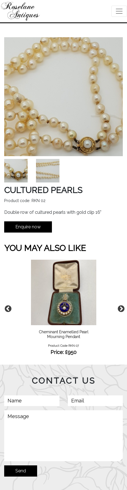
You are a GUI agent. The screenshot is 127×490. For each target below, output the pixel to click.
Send (20, 470)
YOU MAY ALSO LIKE (45, 248)
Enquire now (28, 226)
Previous (7, 308)
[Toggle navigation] (119, 11)
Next (120, 308)
